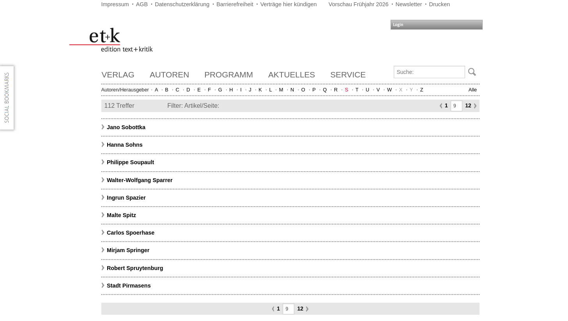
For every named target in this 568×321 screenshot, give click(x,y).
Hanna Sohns (125, 145)
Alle (473, 90)
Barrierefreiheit (234, 4)
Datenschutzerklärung (182, 4)
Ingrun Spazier (126, 198)
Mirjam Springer (128, 250)
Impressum (115, 4)
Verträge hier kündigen (288, 4)
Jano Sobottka (126, 127)
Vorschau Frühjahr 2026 (359, 4)
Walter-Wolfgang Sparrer (140, 180)
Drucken (439, 4)
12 (468, 105)
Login (398, 25)
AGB (142, 4)
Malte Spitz (121, 215)
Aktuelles (291, 74)
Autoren (169, 74)
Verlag (118, 74)
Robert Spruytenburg (135, 268)
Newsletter (409, 4)
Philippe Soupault (130, 162)
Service (348, 74)
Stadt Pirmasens (129, 285)
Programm (228, 74)
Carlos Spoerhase (130, 233)
